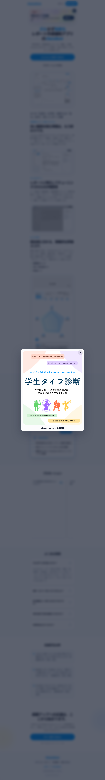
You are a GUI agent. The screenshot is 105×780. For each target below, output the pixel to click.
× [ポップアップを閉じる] (80, 352)
